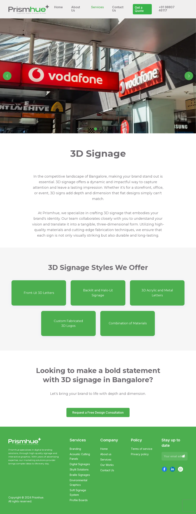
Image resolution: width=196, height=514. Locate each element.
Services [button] (97, 7)
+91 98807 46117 (167, 8)
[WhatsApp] (180, 469)
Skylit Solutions (79, 469)
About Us (75, 8)
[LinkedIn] (172, 469)
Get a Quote (139, 9)
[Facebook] (164, 469)
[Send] (183, 456)
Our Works (107, 464)
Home (58, 7)
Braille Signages (80, 474)
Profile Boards (79, 500)
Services (105, 459)
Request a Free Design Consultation (98, 412)
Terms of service (141, 448)
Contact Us (117, 8)
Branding (75, 448)
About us (105, 454)
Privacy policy (140, 454)
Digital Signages (80, 464)
